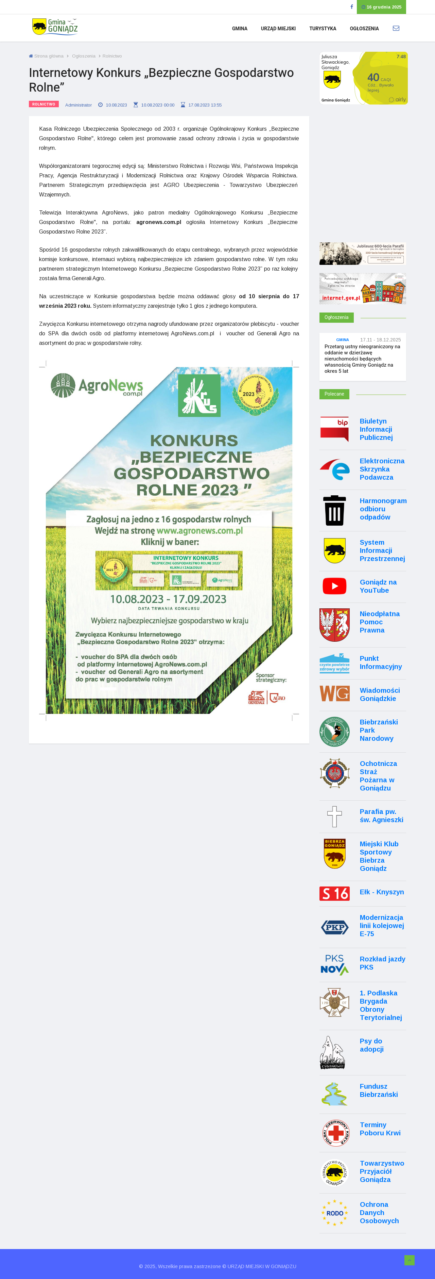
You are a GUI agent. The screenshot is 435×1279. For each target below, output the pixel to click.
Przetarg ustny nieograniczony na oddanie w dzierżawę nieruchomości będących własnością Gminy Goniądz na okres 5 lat (362, 359)
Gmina (239, 28)
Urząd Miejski (278, 28)
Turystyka (322, 28)
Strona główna (46, 56)
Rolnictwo (43, 104)
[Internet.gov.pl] (362, 298)
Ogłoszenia (364, 28)
